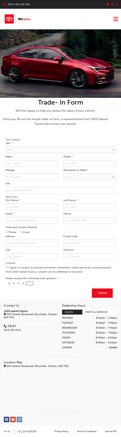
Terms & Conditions (86, 431)
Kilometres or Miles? (75, 170)
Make (8, 156)
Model (67, 156)
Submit (102, 292)
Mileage (10, 170)
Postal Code (70, 236)
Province (68, 249)
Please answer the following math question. (31, 278)
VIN (7, 183)
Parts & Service (96, 312)
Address (10, 236)
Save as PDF (111, 431)
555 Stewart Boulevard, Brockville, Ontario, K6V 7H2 (31, 316)
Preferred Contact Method (21, 227)
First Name (12, 200)
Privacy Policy (61, 431)
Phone (67, 213)
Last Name (70, 200)
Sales (69, 312)
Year (8, 143)
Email (9, 213)
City (7, 249)
